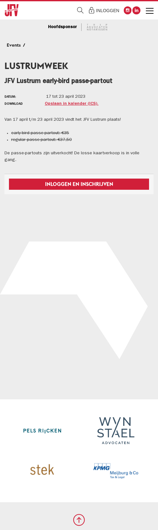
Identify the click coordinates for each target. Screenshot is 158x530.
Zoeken (80, 10)
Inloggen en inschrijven (79, 184)
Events (14, 45)
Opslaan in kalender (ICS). (72, 104)
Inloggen (107, 10)
